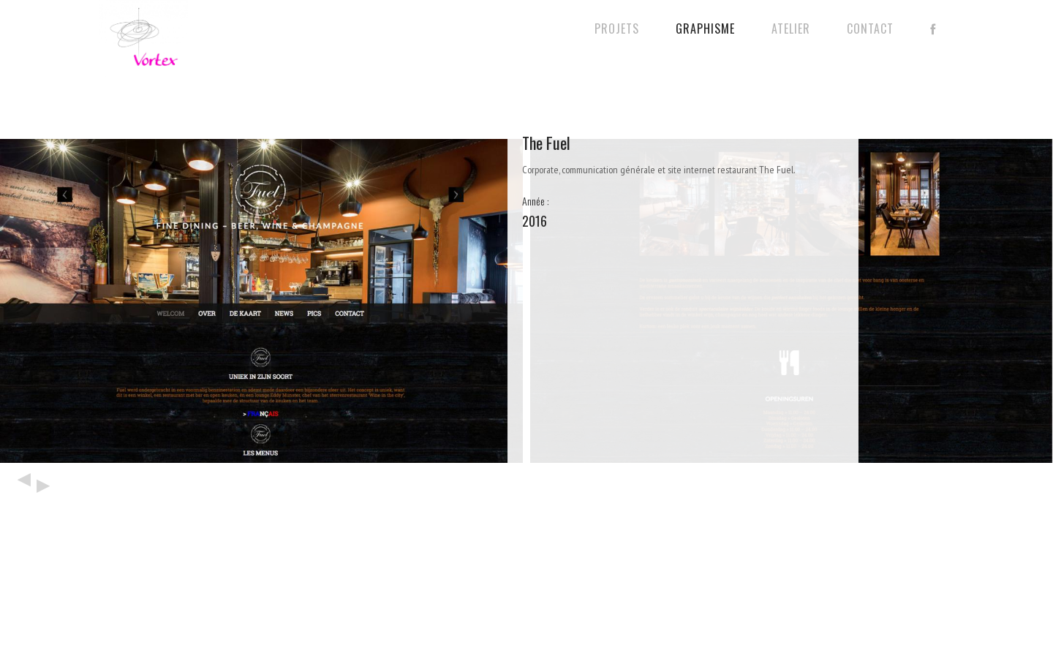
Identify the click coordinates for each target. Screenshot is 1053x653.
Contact (870, 28)
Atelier (790, 28)
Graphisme (705, 28)
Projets (617, 28)
